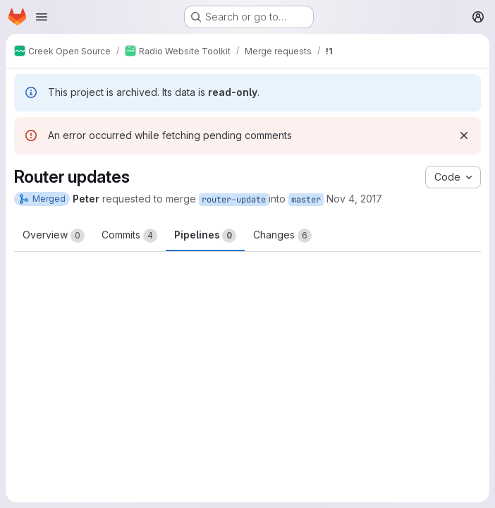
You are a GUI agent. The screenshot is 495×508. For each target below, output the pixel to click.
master (306, 199)
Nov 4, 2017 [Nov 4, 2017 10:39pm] (354, 199)
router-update (234, 199)
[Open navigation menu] (41, 17)
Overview (54, 236)
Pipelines (205, 236)
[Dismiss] (464, 135)
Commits (129, 236)
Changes (282, 236)
